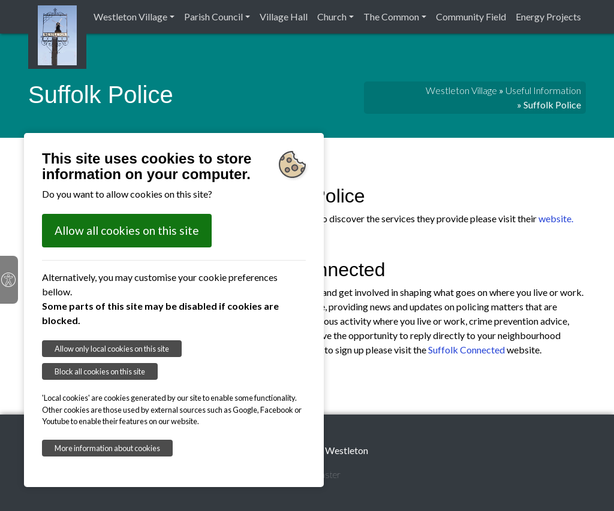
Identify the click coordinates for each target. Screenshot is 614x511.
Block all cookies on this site (100, 371)
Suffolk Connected (466, 349)
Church (332, 16)
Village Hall (284, 16)
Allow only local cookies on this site (112, 348)
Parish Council (213, 16)
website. (555, 218)
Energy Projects (548, 16)
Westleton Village (130, 16)
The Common (391, 16)
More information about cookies (107, 448)
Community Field (471, 16)
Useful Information (543, 90)
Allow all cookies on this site (127, 230)
